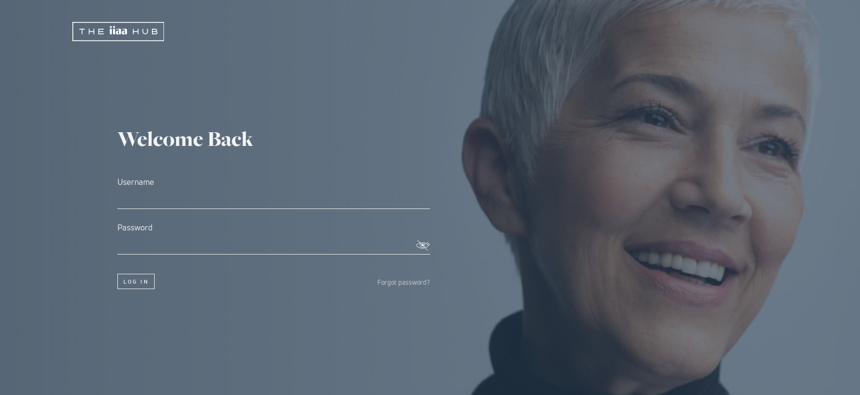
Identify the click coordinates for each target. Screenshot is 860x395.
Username (273, 192)
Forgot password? (403, 282)
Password (273, 238)
